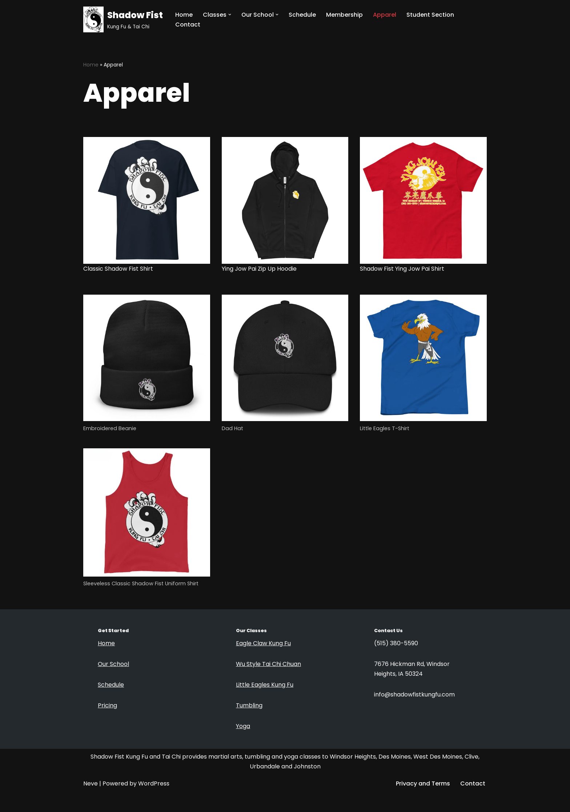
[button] (229, 14)
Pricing (107, 705)
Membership (344, 15)
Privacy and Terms (423, 783)
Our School (113, 664)
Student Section (430, 15)
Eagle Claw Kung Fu (263, 643)
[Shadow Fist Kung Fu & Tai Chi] (123, 19)
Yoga (243, 726)
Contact (187, 24)
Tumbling (249, 705)
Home (184, 15)
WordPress (153, 783)
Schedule (302, 15)
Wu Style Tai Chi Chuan (268, 664)
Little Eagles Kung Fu (264, 684)
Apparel (384, 15)
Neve (90, 783)
